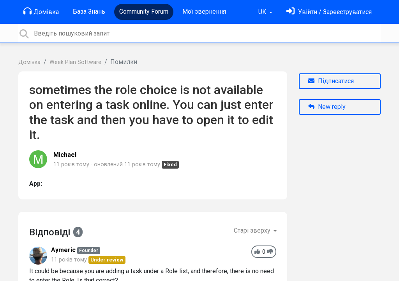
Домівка (41, 11)
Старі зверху (253, 230)
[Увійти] (329, 12)
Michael (64, 154)
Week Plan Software (75, 62)
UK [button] (263, 12)
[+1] (257, 251)
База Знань (89, 11)
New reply (327, 106)
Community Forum (143, 11)
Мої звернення (204, 11)
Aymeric (63, 250)
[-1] (270, 251)
